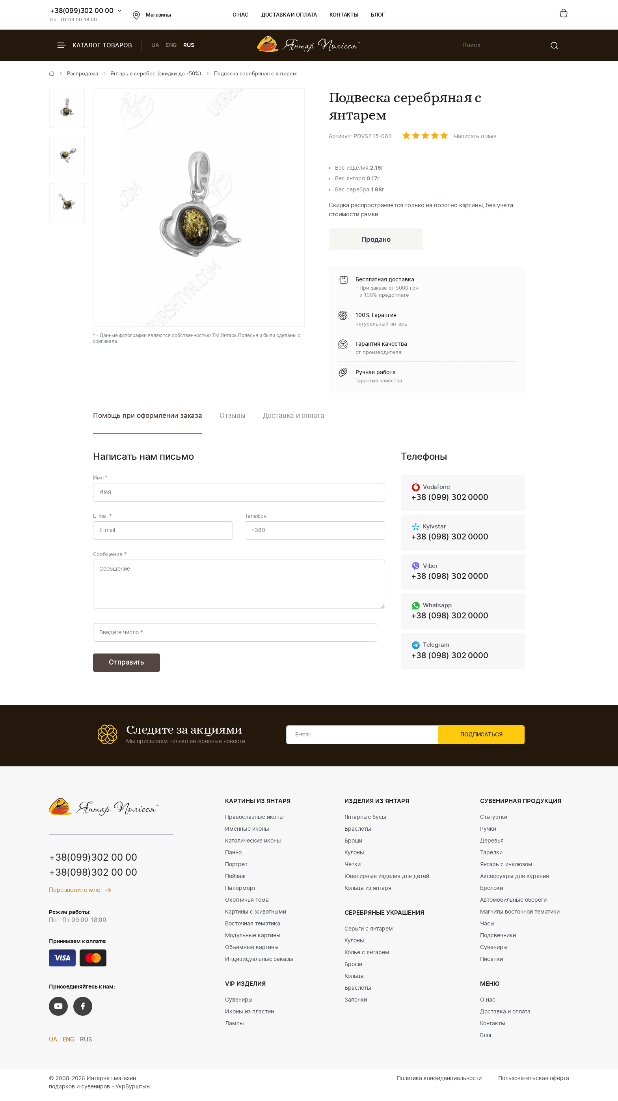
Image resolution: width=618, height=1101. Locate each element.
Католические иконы (253, 845)
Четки (352, 868)
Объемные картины (252, 951)
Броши (353, 845)
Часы (487, 928)
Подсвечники (498, 939)
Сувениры (239, 1004)
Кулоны (354, 856)
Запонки (355, 1004)
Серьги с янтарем (368, 933)
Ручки (488, 833)
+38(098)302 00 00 (93, 877)
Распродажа (82, 74)
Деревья (492, 845)
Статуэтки (493, 821)
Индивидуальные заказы (259, 963)
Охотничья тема (247, 904)
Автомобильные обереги (513, 904)
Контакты (343, 15)
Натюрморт (240, 892)
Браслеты (357, 833)
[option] (67, 108)
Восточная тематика (252, 928)
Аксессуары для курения (514, 880)
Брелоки (491, 892)
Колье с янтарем (366, 956)
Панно (233, 856)
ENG (171, 45)
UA (155, 45)
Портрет (236, 868)
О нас (241, 15)
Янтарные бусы (365, 821)
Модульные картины (253, 939)
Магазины (152, 15)
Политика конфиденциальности (439, 1082)
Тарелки (491, 856)
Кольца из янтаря (367, 892)
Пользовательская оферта (533, 1082)
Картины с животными (255, 916)
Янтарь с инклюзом (506, 868)
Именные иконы (247, 833)
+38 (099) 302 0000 (449, 499)
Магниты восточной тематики (520, 916)
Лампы (234, 1027)
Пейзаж (235, 880)
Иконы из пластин (249, 1016)
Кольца (354, 980)
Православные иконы (254, 821)
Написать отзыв (475, 136)
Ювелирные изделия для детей (386, 880)
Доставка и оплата (289, 15)
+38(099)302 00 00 (82, 10)
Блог (378, 15)
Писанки (491, 963)
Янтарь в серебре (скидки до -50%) (155, 74)
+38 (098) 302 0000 (449, 539)
